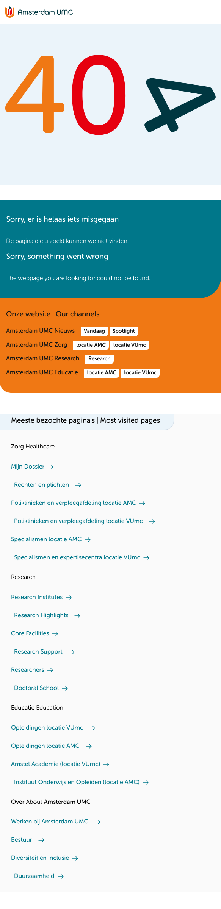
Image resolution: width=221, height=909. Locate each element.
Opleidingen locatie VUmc (47, 728)
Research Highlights (41, 616)
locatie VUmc (129, 345)
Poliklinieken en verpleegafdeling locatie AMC (73, 503)
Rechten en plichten (41, 485)
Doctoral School (36, 688)
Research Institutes (37, 598)
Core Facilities (30, 634)
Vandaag (94, 331)
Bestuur (21, 840)
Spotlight (124, 331)
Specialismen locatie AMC (46, 540)
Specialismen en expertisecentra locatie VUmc (77, 558)
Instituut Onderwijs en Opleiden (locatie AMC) (76, 783)
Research (99, 359)
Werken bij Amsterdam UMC (49, 822)
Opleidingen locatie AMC (45, 746)
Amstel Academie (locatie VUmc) (55, 764)
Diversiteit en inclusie (40, 858)
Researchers (27, 670)
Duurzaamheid (34, 876)
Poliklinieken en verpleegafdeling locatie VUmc (78, 521)
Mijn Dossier (27, 467)
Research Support (38, 652)
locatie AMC (91, 345)
